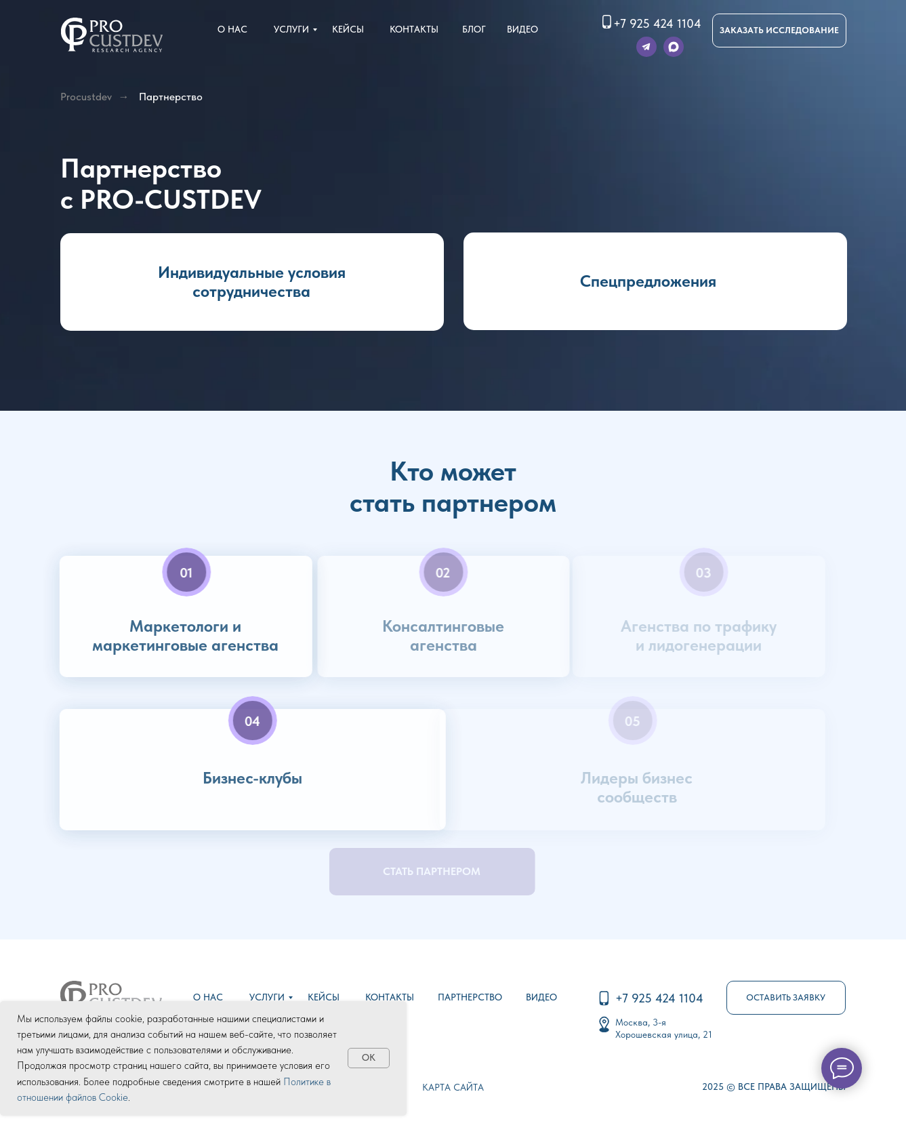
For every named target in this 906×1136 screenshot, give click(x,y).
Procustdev (86, 96)
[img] (112, 35)
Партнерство (171, 96)
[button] (779, 30)
